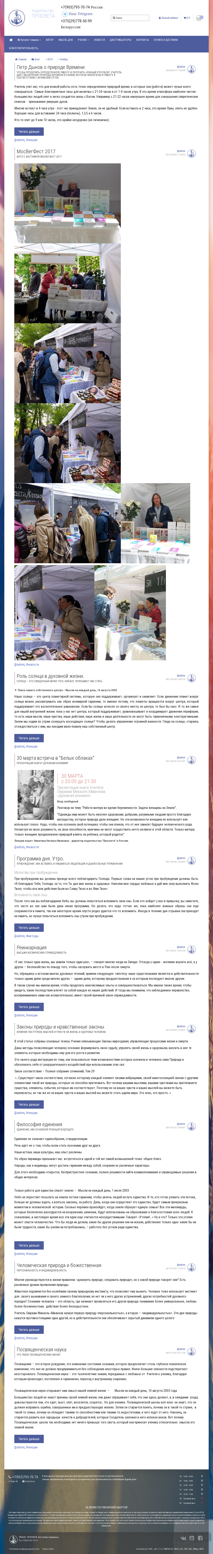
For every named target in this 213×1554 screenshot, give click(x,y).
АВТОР (50, 39)
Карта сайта (48, 1549)
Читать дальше (29, 132)
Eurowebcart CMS (144, 1549)
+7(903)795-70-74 (23, 1477)
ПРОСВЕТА (43, 16)
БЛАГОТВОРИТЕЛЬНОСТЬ (23, 48)
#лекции (31, 140)
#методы (32, 936)
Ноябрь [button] (63, 59)
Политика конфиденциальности (24, 1549)
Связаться (28, 1481)
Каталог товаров (29, 39)
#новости (32, 664)
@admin (181, 66)
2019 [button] (49, 59)
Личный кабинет (168, 17)
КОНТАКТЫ (142, 39)
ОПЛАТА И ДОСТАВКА (166, 39)
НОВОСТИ (99, 39)
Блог (35, 59)
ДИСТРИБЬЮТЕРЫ (120, 39)
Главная (20, 59)
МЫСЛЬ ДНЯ (66, 39)
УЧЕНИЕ (83, 39)
